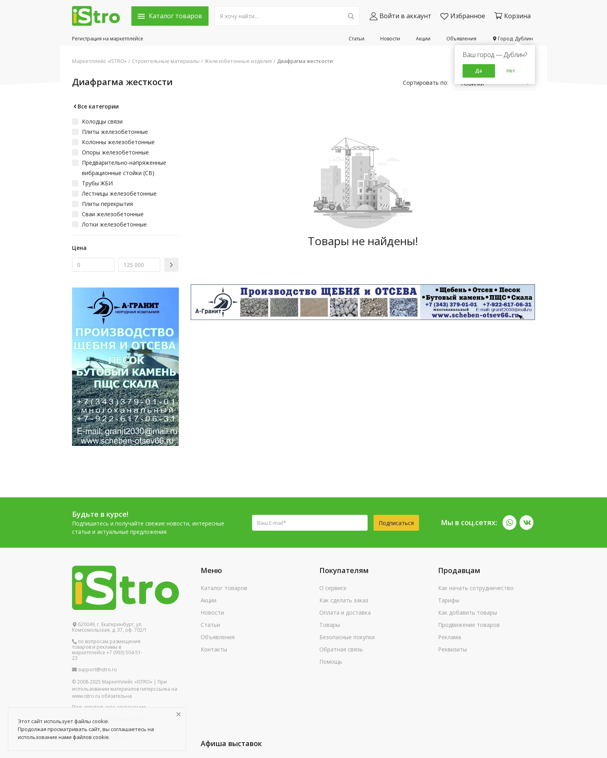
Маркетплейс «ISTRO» (99, 61)
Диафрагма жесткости (305, 61)
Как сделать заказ (343, 600)
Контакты (214, 649)
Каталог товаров (224, 588)
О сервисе (333, 588)
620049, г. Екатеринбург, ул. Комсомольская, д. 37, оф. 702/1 (109, 627)
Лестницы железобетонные (119, 193)
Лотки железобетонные (114, 224)
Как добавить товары (467, 612)
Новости (390, 38)
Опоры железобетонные (115, 152)
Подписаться (396, 523)
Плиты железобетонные (115, 131)
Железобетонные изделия (238, 61)
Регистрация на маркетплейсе (107, 38)
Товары (329, 624)
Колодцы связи (102, 121)
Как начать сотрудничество (476, 588)
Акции (423, 38)
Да (478, 70)
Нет (511, 70)
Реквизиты (452, 649)
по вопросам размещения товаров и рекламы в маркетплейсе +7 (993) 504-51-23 (107, 650)
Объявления (461, 38)
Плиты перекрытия (107, 204)
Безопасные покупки (347, 637)
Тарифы (448, 600)
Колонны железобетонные (118, 142)
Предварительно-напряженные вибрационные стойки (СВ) (124, 168)
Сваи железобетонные (113, 214)
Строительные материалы (165, 61)
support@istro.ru (94, 669)
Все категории (95, 106)
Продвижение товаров (469, 624)
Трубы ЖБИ (97, 183)
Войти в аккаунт (400, 16)
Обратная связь (341, 649)
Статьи (356, 38)
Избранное (462, 16)
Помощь (330, 661)
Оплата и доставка (345, 612)
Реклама (449, 637)
